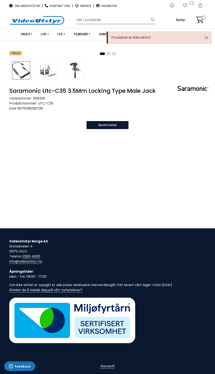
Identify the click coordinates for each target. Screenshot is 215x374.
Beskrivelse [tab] (107, 219)
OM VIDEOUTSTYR (25, 6)
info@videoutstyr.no (25, 261)
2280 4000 (31, 256)
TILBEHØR (80, 34)
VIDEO (25, 34)
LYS (60, 34)
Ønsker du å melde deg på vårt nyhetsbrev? (45, 290)
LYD (43, 34)
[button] (102, 148)
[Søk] (113, 20)
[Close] (206, 37)
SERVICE (83, 6)
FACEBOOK (106, 6)
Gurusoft (107, 366)
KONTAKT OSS (58, 6)
